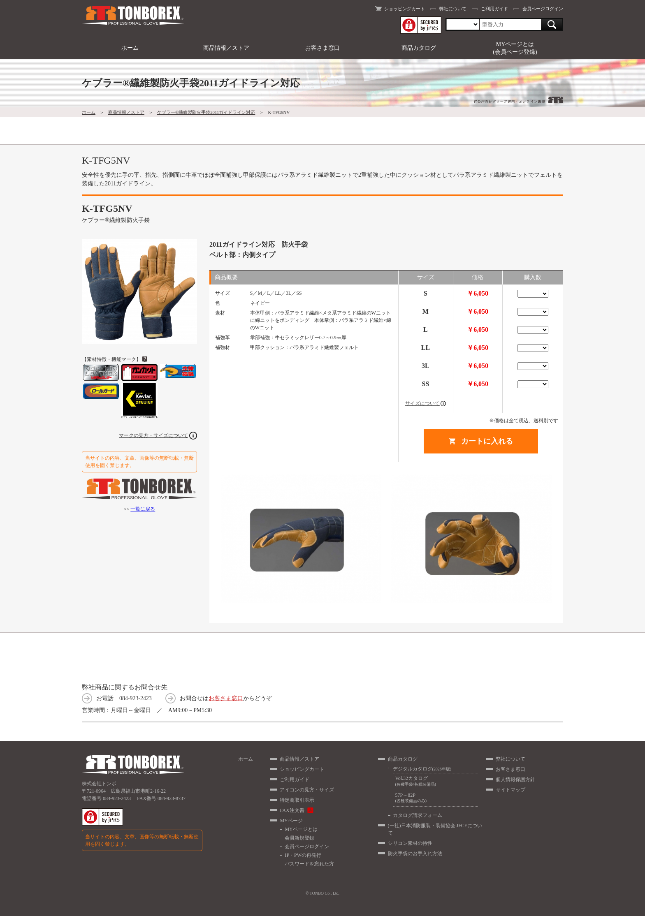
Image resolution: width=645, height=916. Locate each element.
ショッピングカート (404, 8)
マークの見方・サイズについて (153, 435)
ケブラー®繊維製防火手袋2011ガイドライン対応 (206, 112)
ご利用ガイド (494, 8)
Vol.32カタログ (435, 781)
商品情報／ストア (226, 48)
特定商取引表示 (297, 800)
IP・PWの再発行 (303, 855)
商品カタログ (418, 48)
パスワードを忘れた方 (309, 864)
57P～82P (435, 798)
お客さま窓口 (322, 48)
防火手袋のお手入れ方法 (415, 853)
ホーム (130, 48)
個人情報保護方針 (515, 779)
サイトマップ (510, 790)
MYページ (291, 820)
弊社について (452, 8)
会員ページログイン (542, 8)
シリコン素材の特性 (410, 843)
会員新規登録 (299, 838)
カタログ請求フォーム (417, 815)
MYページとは (301, 829)
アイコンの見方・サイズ (307, 790)
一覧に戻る (142, 509)
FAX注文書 (292, 810)
